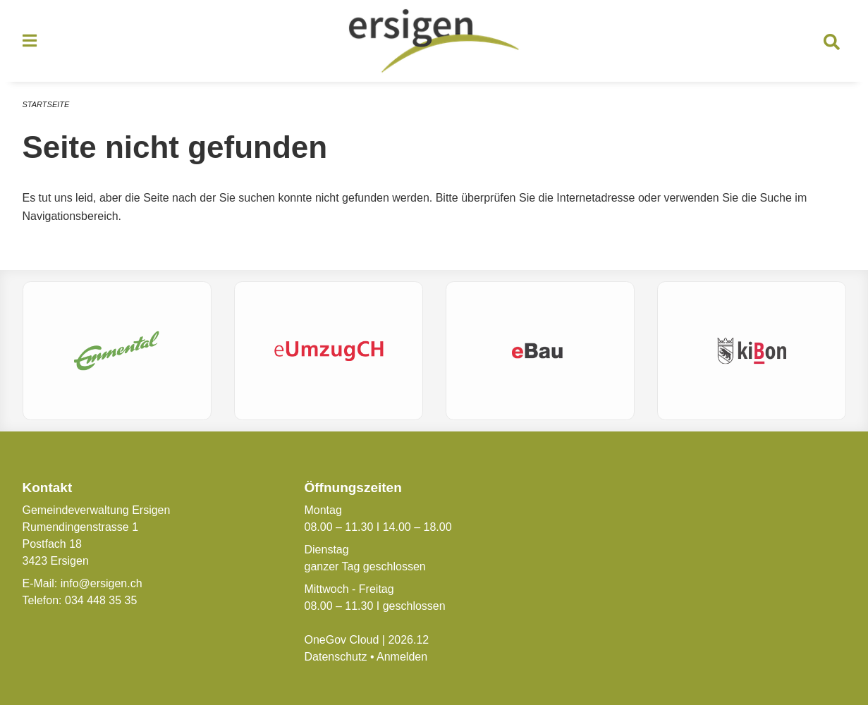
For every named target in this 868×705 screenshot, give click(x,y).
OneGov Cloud (341, 640)
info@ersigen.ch (101, 583)
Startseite (46, 104)
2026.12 (408, 640)
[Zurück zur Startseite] (434, 41)
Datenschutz (335, 657)
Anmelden (402, 657)
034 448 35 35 (101, 600)
